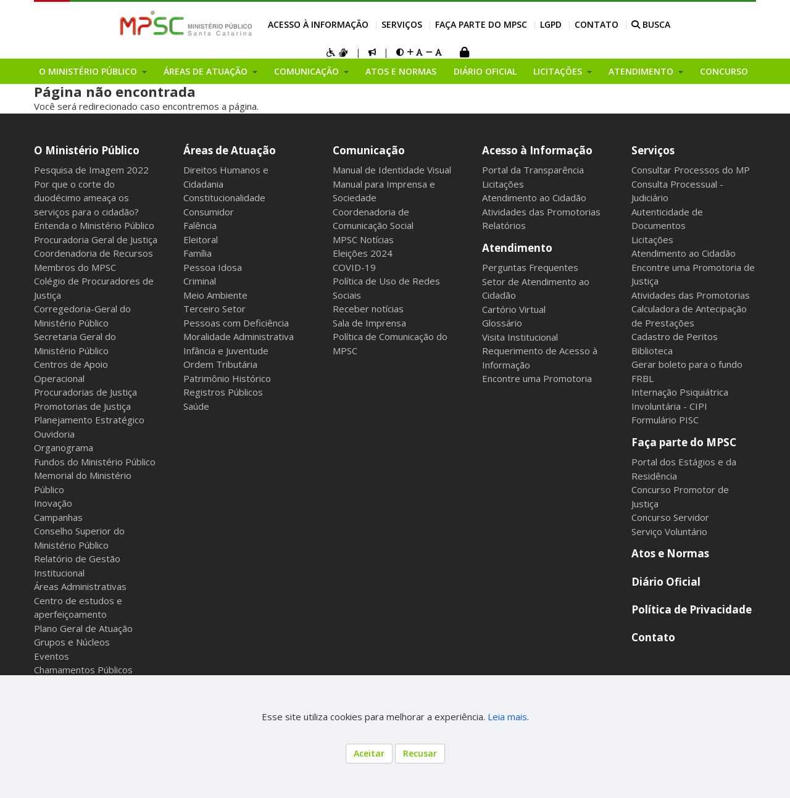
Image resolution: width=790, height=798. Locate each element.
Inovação (53, 503)
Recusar (420, 753)
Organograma (63, 447)
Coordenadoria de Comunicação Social (373, 219)
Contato (596, 24)
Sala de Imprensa (369, 323)
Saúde (196, 406)
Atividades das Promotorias (541, 212)
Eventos (51, 656)
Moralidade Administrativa (238, 336)
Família (197, 253)
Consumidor (208, 212)
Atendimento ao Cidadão (534, 197)
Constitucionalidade (224, 197)
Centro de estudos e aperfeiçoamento (78, 607)
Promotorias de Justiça (82, 406)
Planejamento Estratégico (89, 420)
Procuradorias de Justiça (85, 392)
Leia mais (507, 716)
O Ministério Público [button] (89, 71)
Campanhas (58, 517)
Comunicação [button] (307, 71)
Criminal (199, 281)
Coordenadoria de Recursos (93, 253)
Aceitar (369, 753)
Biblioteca (652, 350)
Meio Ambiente (215, 295)
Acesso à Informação (318, 24)
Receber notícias (368, 308)
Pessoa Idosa (212, 267)
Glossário (502, 323)
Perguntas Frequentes (530, 267)
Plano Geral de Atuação (83, 628)
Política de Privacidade (691, 609)
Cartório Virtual (514, 309)
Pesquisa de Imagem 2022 (91, 170)
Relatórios (504, 225)
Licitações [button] (558, 71)
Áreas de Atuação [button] (207, 71)
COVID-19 (354, 267)
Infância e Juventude (225, 350)
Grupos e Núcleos (72, 642)
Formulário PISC (665, 420)
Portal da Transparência (533, 170)
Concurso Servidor (670, 517)
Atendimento (517, 248)
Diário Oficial (485, 71)
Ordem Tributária (220, 364)
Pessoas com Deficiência (236, 323)
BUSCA (650, 24)
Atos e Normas (400, 71)
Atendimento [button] (642, 71)
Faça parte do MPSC (481, 24)
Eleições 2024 (363, 253)
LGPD (551, 24)
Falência (200, 225)
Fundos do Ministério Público (95, 461)
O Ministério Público (86, 150)
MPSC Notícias (363, 239)
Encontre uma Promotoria (537, 378)
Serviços (401, 24)
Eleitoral (200, 239)
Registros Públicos (223, 392)
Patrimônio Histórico (227, 378)
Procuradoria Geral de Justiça (95, 239)
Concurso (724, 71)
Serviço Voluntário (669, 531)
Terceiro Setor (214, 308)
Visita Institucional (520, 337)
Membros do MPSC (75, 267)
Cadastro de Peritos (674, 336)
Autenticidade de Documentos (667, 219)
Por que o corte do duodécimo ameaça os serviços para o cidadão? (86, 198)
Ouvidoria (54, 434)
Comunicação (369, 150)
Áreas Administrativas (80, 586)
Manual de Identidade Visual (392, 170)
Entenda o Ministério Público (94, 225)
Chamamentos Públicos (83, 669)
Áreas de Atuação (229, 150)
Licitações (503, 184)
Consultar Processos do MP (690, 170)
